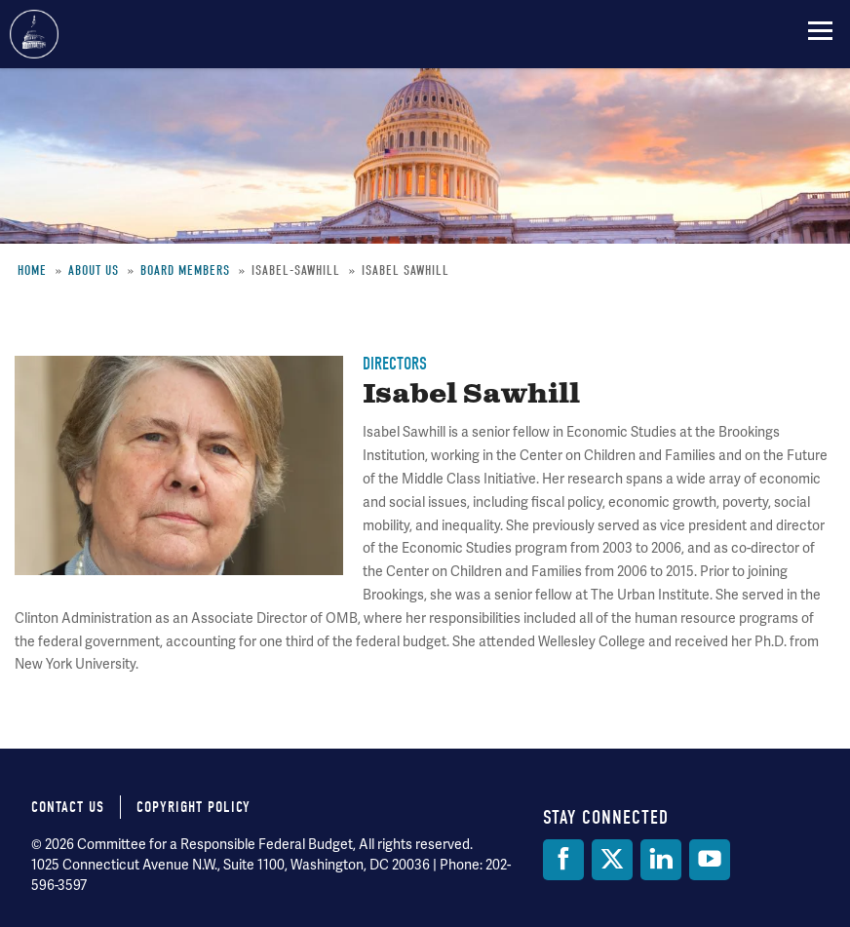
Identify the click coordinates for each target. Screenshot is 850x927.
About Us (93, 270)
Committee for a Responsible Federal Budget (34, 34)
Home (32, 270)
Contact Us (67, 807)
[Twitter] (612, 859)
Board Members (185, 270)
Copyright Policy (193, 807)
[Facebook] (563, 859)
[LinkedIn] (660, 859)
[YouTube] (709, 859)
